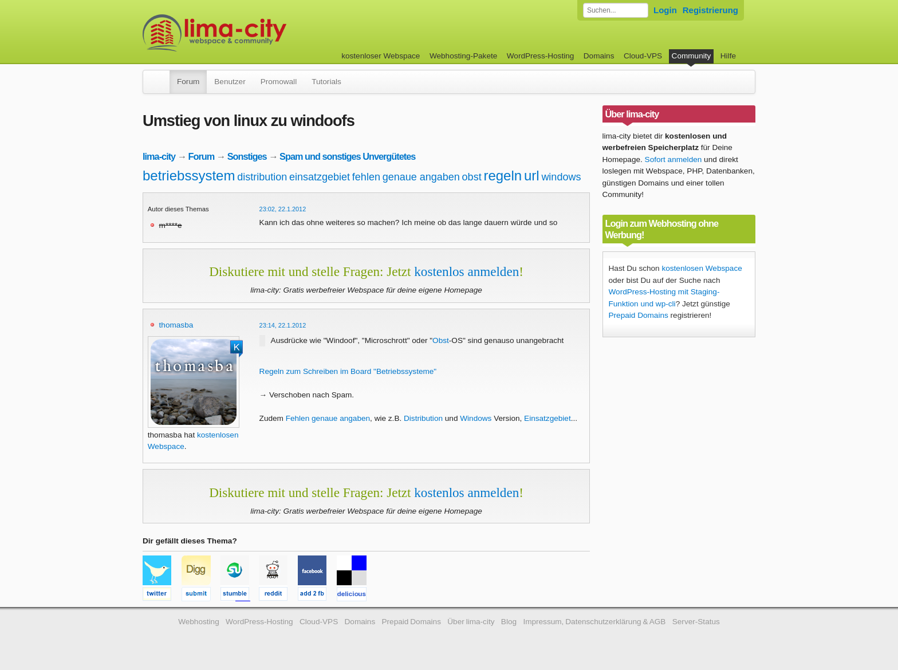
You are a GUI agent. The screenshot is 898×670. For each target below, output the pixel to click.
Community (691, 56)
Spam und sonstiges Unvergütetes (347, 156)
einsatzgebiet (319, 177)
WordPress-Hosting (540, 56)
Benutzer (229, 81)
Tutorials (326, 81)
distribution (262, 177)
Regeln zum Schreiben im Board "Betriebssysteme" (348, 371)
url (531, 175)
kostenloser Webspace (380, 56)
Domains (599, 56)
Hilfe (728, 56)
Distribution (423, 418)
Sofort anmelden (673, 159)
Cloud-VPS (643, 56)
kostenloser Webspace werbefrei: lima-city (257, 33)
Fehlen (298, 418)
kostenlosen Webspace (701, 268)
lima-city (159, 156)
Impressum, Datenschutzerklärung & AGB (594, 621)
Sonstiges (247, 156)
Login (665, 10)
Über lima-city (470, 621)
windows (561, 177)
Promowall (279, 81)
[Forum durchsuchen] (615, 10)
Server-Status (696, 621)
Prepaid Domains (638, 315)
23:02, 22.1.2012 (282, 209)
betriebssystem (189, 175)
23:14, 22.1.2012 (282, 325)
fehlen (366, 177)
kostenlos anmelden (466, 271)
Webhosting (198, 621)
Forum (188, 81)
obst (472, 177)
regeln (502, 175)
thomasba (176, 325)
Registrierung (710, 10)
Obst (440, 340)
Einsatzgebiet (547, 418)
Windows (475, 418)
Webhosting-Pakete (463, 56)
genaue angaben (421, 177)
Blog (509, 621)
